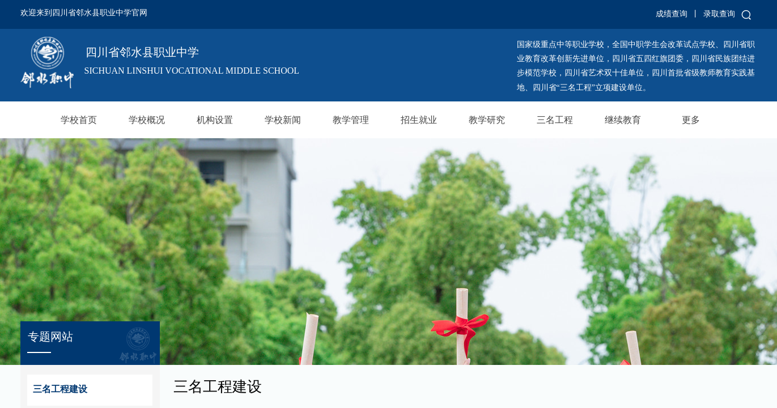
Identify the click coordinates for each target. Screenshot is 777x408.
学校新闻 (283, 120)
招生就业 (419, 120)
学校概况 (147, 120)
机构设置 (215, 120)
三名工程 (555, 120)
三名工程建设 (60, 389)
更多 (691, 120)
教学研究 (487, 120)
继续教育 (623, 120)
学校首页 (79, 120)
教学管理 (351, 120)
